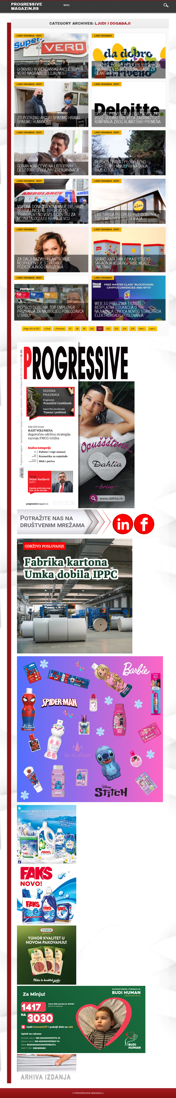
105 (132, 328)
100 (92, 328)
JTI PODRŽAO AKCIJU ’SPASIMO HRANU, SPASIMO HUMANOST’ (48, 119)
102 (108, 328)
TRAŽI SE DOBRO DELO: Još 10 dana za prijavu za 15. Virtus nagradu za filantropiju (128, 69)
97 (70, 328)
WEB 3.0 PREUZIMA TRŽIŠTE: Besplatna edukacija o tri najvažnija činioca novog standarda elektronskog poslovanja (128, 309)
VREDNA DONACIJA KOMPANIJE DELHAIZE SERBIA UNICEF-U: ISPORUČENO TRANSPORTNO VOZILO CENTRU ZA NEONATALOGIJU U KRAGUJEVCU (50, 212)
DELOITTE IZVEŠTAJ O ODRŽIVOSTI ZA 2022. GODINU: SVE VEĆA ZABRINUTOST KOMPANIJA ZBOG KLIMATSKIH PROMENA (128, 117)
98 (77, 328)
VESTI (39, 36)
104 (124, 328)
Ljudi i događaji (25, 36)
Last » (152, 328)
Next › (142, 328)
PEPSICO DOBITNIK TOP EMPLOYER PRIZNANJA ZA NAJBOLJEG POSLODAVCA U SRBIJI (50, 311)
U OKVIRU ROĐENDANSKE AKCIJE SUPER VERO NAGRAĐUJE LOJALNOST (50, 71)
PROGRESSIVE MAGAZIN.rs (26, 6)
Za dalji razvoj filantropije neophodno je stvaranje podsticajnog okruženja (43, 263)
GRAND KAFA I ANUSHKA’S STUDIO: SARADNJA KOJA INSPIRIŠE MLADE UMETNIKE (123, 263)
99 (84, 328)
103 (116, 328)
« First (47, 328)
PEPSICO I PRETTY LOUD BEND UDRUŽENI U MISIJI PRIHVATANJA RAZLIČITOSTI (121, 166)
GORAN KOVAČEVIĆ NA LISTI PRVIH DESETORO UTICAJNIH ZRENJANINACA (48, 168)
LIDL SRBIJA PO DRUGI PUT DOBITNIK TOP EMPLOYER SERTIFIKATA (125, 216)
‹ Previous (60, 328)
